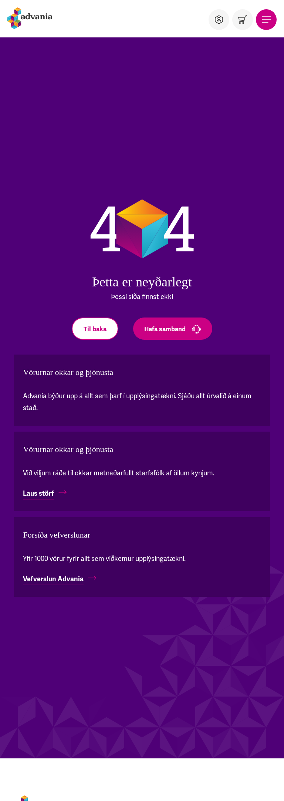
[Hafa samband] (172, 329)
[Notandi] (219, 19)
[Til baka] (95, 329)
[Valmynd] (266, 19)
